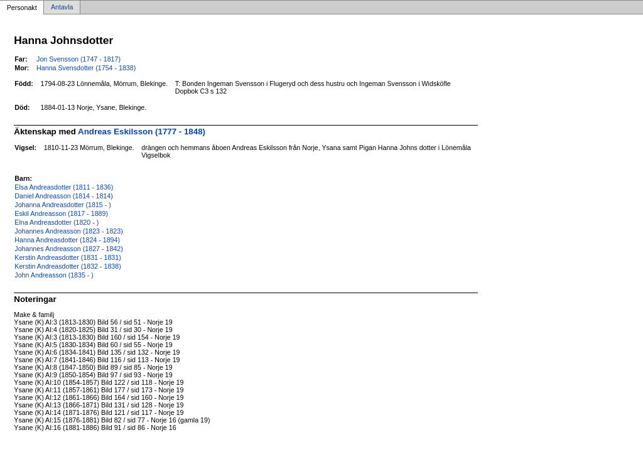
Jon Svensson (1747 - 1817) (78, 59)
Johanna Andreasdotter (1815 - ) (62, 204)
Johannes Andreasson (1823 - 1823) (68, 231)
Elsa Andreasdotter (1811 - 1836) (63, 187)
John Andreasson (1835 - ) (54, 275)
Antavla (62, 7)
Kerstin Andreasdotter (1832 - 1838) (67, 266)
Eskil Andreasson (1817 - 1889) (61, 213)
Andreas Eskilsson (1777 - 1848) (141, 131)
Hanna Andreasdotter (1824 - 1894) (67, 240)
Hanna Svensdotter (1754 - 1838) (86, 68)
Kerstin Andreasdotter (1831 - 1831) (67, 257)
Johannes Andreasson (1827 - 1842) (68, 248)
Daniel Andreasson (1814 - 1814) (63, 196)
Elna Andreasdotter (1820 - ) (56, 222)
